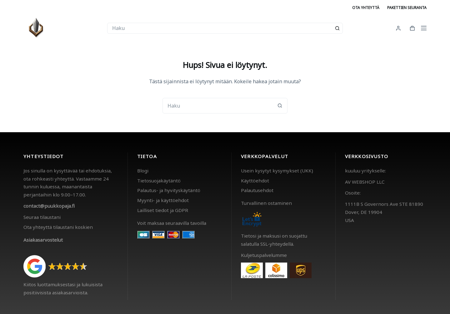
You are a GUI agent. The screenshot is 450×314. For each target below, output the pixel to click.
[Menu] (424, 28)
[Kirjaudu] (398, 28)
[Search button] (337, 28)
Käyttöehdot (255, 180)
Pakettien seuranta (407, 7)
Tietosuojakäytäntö (159, 180)
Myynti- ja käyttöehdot (163, 200)
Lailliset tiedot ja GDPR (162, 210)
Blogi (142, 170)
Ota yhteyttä (365, 7)
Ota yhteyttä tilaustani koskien (58, 227)
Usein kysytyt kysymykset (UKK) (277, 170)
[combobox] (220, 28)
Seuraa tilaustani (42, 217)
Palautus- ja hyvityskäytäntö (168, 190)
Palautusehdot (257, 190)
